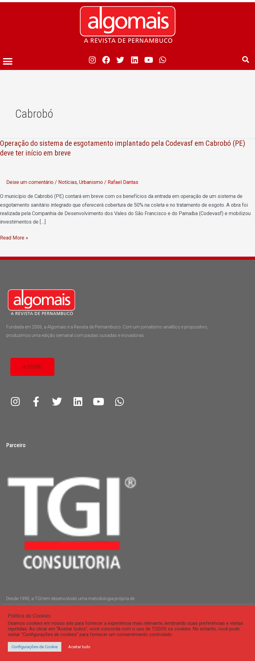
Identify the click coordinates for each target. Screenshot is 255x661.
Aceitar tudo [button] (79, 646)
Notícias (67, 182)
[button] (8, 61)
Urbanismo (91, 182)
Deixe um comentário (30, 182)
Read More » (14, 238)
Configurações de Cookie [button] (35, 646)
